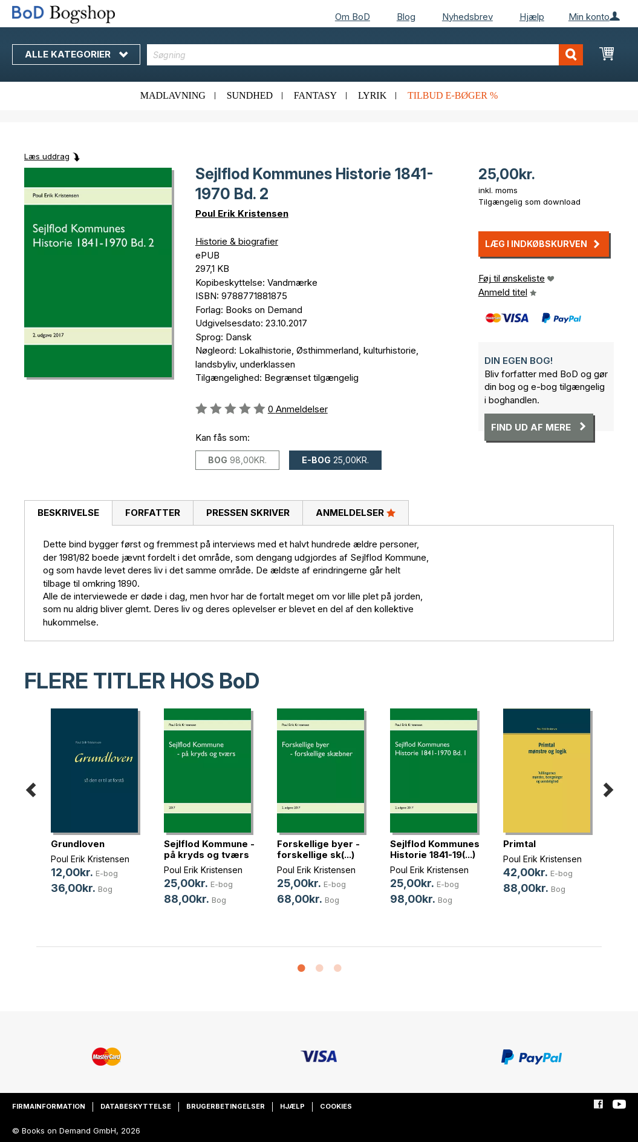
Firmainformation (48, 1106)
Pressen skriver (248, 512)
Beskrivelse (68, 512)
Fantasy (315, 95)
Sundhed (250, 95)
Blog (406, 16)
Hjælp (531, 16)
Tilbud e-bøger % (453, 95)
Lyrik (372, 95)
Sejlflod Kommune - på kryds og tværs (209, 849)
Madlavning (173, 95)
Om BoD (352, 16)
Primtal (519, 844)
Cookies (336, 1106)
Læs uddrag (47, 156)
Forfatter (152, 512)
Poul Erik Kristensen (241, 213)
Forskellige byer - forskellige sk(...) (318, 849)
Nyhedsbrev (467, 16)
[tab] (68, 513)
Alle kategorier (76, 54)
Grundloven (78, 844)
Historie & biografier (236, 241)
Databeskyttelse (135, 1106)
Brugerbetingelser (225, 1106)
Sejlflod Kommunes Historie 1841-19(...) (435, 849)
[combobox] (365, 54)
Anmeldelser (355, 512)
